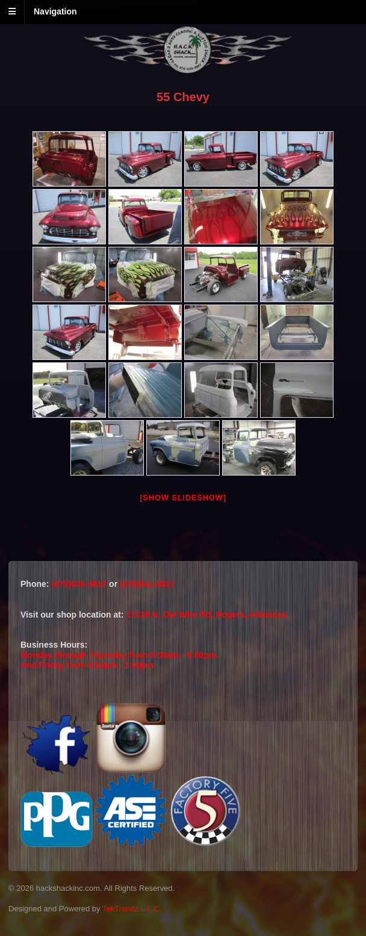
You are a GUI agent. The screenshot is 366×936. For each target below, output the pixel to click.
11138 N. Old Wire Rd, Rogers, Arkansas (206, 614)
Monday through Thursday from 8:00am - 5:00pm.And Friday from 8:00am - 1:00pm (119, 660)
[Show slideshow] (183, 497)
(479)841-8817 (147, 584)
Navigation (55, 11)
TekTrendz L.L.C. (132, 908)
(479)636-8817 (80, 584)
